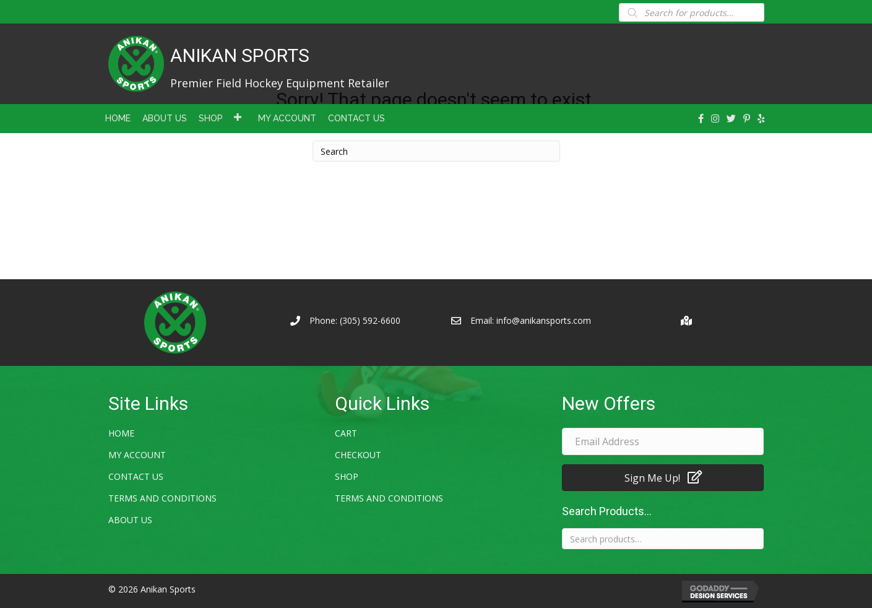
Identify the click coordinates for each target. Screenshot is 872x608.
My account (137, 455)
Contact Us (135, 476)
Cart (346, 433)
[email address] (663, 441)
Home (121, 433)
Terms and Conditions (162, 498)
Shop (346, 476)
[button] (663, 477)
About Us (130, 520)
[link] (118, 117)
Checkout (358, 455)
